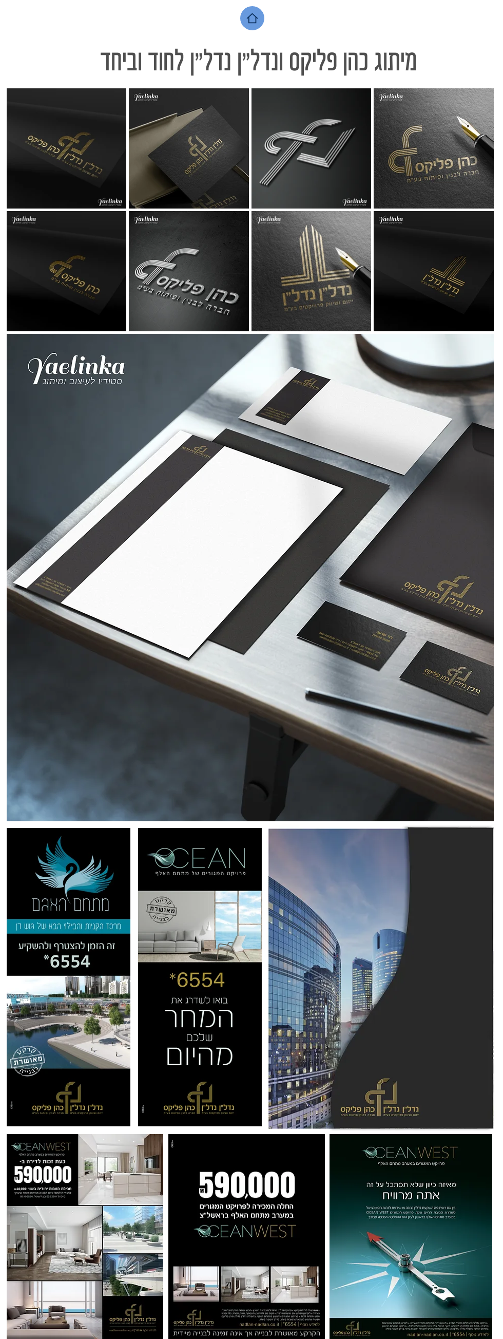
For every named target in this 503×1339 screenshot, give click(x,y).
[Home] (252, 18)
